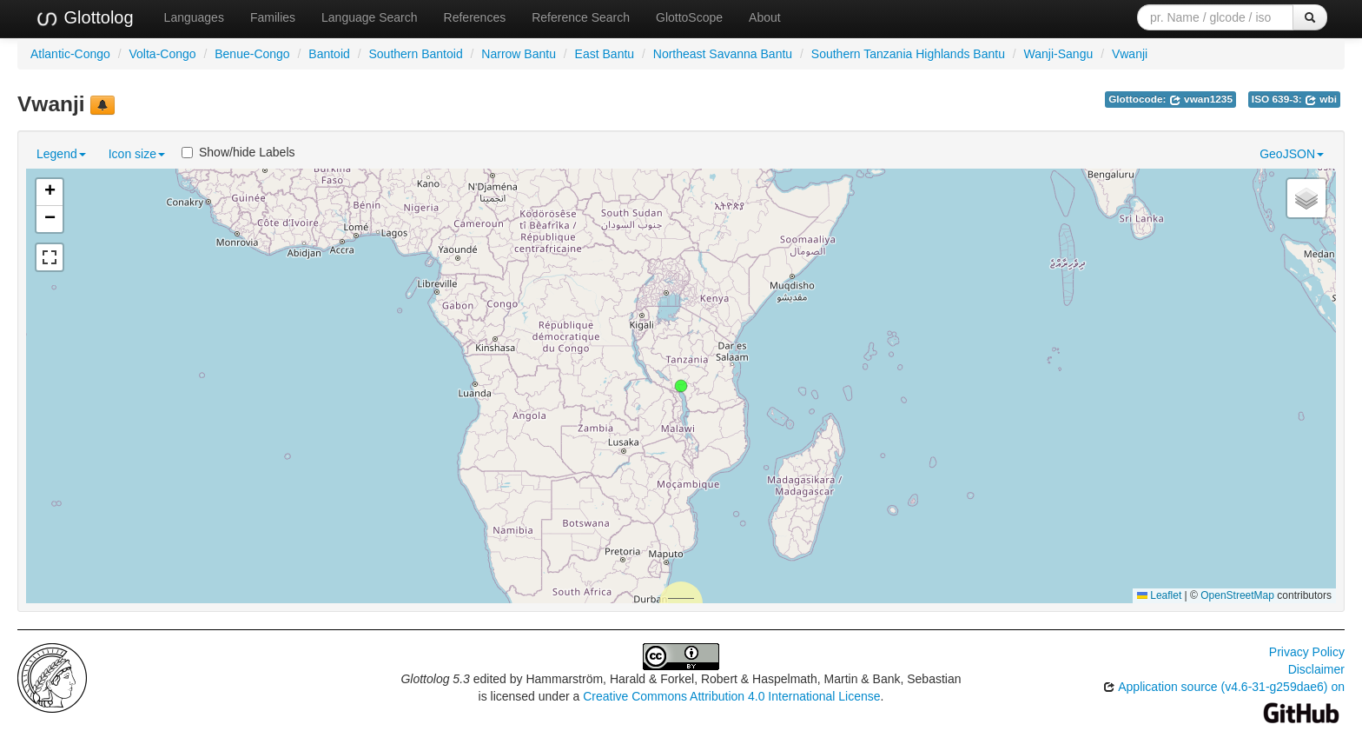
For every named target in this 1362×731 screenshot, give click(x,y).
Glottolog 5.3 (434, 679)
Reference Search (581, 17)
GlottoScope (689, 17)
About (765, 17)
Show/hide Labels (238, 152)
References (475, 17)
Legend (61, 154)
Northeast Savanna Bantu (722, 54)
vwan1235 (1201, 99)
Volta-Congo (162, 54)
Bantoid (328, 54)
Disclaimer (1316, 669)
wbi (1321, 99)
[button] (681, 386)
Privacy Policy (1307, 652)
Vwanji (1129, 54)
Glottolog (84, 18)
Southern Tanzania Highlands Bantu (908, 54)
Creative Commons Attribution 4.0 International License (731, 696)
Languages (194, 17)
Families (272, 17)
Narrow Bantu (518, 54)
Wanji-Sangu (1059, 54)
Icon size (137, 154)
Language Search (369, 17)
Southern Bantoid (415, 54)
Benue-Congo (252, 54)
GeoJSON (1292, 154)
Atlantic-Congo (70, 54)
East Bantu (605, 54)
